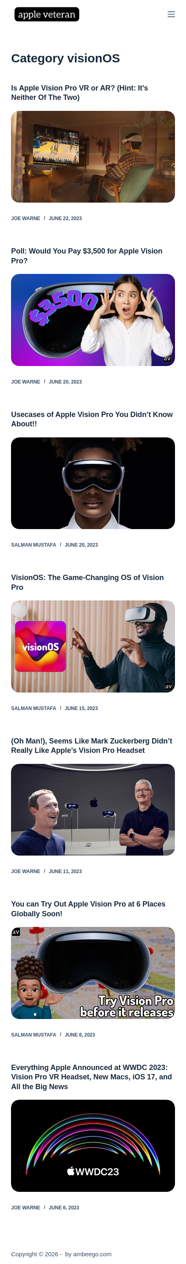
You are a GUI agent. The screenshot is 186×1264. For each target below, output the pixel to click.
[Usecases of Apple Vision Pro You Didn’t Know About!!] (93, 483)
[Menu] (171, 14)
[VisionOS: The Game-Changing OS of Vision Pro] (93, 646)
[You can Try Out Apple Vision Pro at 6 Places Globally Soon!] (93, 973)
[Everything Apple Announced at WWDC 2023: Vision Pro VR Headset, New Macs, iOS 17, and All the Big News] (93, 1146)
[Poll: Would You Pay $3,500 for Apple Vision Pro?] (93, 320)
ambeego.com (92, 1254)
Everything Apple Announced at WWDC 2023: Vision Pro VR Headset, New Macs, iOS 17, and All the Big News (91, 1077)
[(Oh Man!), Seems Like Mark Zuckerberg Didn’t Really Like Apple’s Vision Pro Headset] (93, 810)
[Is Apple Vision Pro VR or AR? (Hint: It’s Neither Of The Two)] (93, 157)
